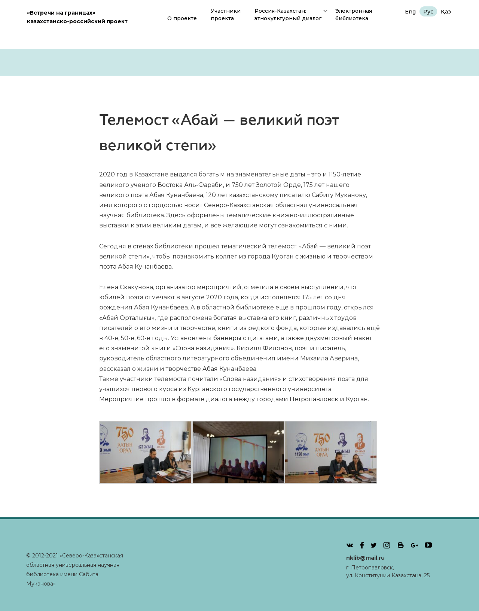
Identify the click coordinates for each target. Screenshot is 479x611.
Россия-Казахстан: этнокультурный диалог (287, 14)
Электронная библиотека (353, 14)
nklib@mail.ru (365, 557)
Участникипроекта (226, 14)
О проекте (182, 18)
